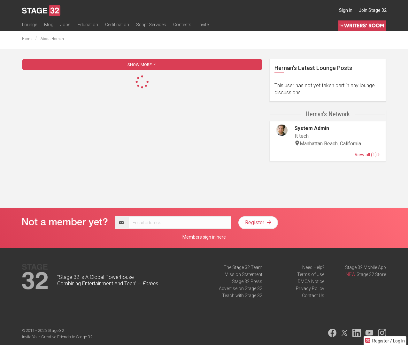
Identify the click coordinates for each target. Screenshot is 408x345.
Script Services (151, 24)
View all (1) (367, 154)
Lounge (29, 24)
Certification (117, 24)
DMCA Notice (311, 281)
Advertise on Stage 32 (240, 288)
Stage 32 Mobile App (365, 267)
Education (88, 24)
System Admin (312, 128)
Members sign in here (204, 237)
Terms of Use (310, 274)
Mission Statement (243, 274)
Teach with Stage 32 (242, 295)
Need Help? (313, 267)
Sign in (345, 10)
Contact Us (313, 295)
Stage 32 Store (371, 274)
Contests (182, 24)
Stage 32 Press (247, 281)
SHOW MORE (142, 64)
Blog (48, 24)
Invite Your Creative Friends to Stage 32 (57, 336)
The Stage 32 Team (243, 267)
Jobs (65, 24)
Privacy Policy (310, 288)
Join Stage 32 (373, 10)
